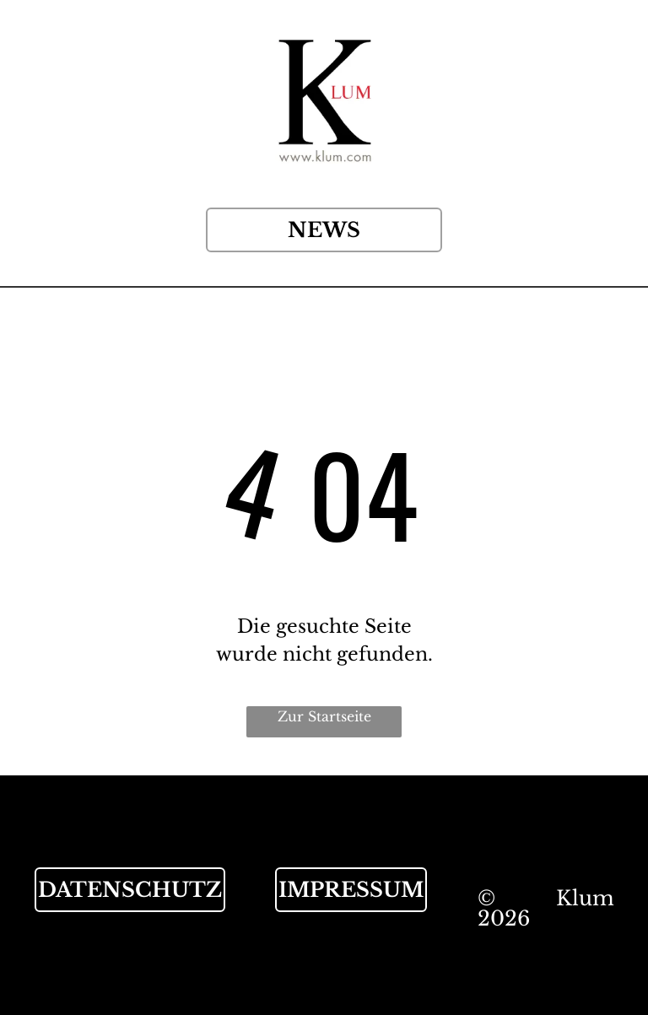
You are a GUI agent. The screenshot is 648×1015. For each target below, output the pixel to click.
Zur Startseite (324, 716)
